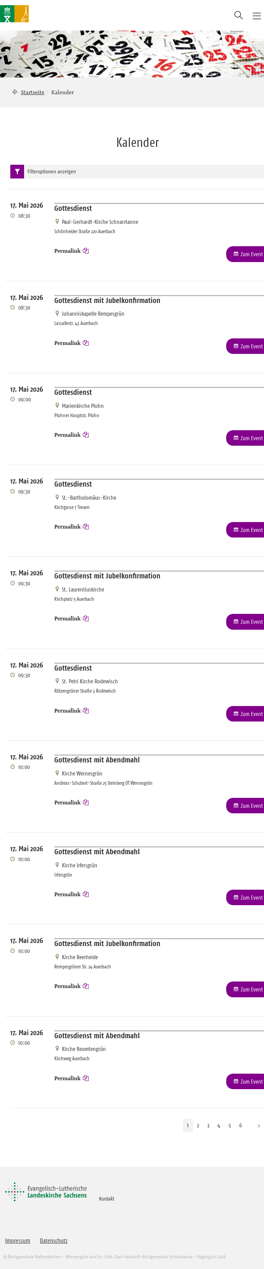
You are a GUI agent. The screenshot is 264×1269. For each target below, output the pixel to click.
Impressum (17, 1241)
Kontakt (106, 1198)
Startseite (32, 92)
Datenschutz (54, 1241)
